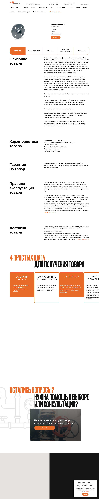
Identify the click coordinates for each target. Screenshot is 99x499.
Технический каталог (43, 7)
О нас (17, 7)
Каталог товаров (24, 12)
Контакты (85, 7)
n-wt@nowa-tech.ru (84, 4)
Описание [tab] (18, 51)
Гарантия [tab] (49, 51)
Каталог (33, 7)
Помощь (78, 7)
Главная (11, 7)
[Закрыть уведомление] (96, 481)
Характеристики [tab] (33, 51)
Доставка (70, 7)
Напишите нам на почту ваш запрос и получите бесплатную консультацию (54, 421)
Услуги (52, 7)
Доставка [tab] (81, 51)
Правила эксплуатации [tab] (66, 50)
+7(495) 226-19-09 (53, 3)
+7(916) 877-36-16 (53, 4)
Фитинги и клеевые (39, 12)
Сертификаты (25, 7)
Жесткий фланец (55, 12)
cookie (87, 491)
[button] (44, 428)
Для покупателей (61, 7)
